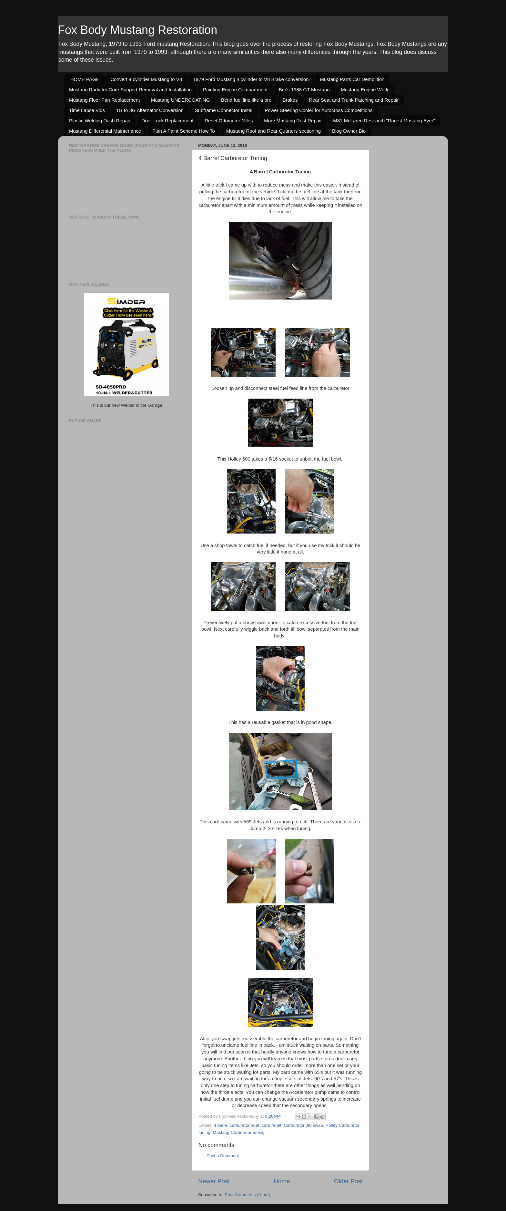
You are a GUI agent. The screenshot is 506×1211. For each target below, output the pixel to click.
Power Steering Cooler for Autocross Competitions (318, 110)
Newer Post (214, 1181)
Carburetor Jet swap (303, 1125)
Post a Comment (223, 1155)
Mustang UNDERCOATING (180, 100)
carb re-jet (271, 1125)
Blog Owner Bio (349, 131)
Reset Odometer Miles (229, 120)
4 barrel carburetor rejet (236, 1125)
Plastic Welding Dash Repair (99, 120)
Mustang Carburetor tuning (239, 1132)
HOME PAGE (84, 79)
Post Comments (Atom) (247, 1194)
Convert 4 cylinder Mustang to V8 (146, 79)
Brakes (290, 100)
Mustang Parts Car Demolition (352, 79)
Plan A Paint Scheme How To (183, 131)
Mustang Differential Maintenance (105, 131)
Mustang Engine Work (364, 89)
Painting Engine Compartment (235, 89)
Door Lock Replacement (168, 120)
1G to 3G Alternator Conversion (150, 110)
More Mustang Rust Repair (293, 120)
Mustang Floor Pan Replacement (104, 100)
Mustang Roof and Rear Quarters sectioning (273, 131)
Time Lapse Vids (87, 110)
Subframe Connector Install (224, 110)
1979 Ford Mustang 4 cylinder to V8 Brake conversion (251, 79)
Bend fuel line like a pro (246, 100)
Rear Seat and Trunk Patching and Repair (354, 100)
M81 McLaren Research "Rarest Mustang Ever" (384, 120)
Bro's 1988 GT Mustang (304, 89)
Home (282, 1181)
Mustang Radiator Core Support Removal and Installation (130, 89)
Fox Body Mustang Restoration (137, 29)
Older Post (348, 1181)
